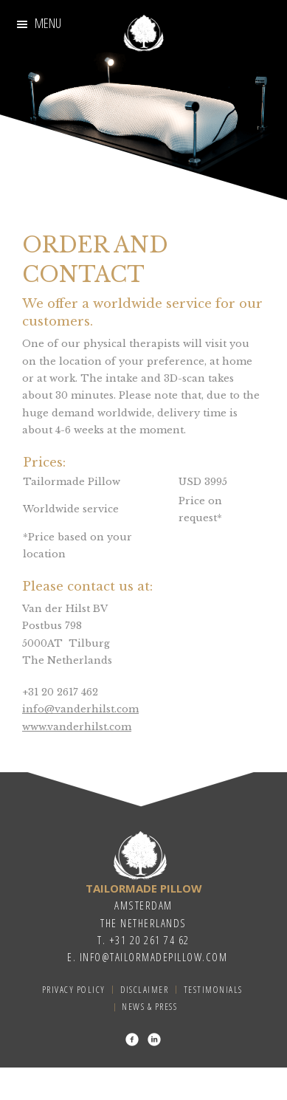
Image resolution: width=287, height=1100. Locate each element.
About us (224, 49)
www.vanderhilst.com (76, 727)
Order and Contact (221, 77)
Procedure (217, 23)
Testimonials (126, 77)
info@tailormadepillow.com (154, 956)
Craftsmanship (138, 23)
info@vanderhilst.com (80, 709)
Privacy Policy (74, 989)
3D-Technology (79, 49)
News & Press (149, 1006)
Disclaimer (144, 989)
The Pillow (51, 77)
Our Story (60, 23)
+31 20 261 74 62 (149, 939)
